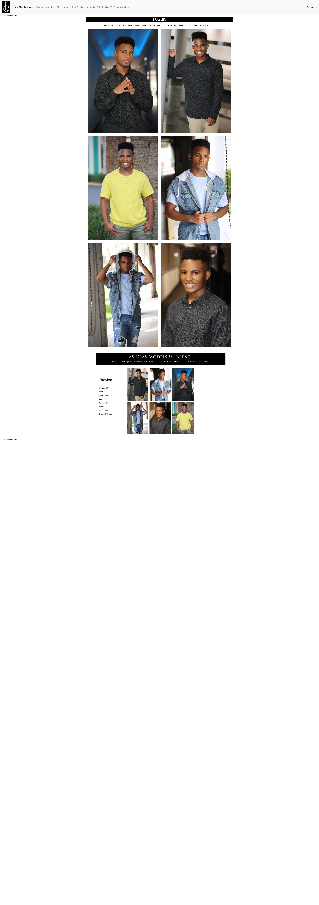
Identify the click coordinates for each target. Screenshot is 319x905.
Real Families (78, 7)
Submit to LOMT (104, 7)
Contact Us (312, 7)
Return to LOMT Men (10, 15)
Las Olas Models (23, 7)
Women (40, 7)
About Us (91, 7)
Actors (67, 7)
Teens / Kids (56, 7)
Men (47, 7)
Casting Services (121, 7)
